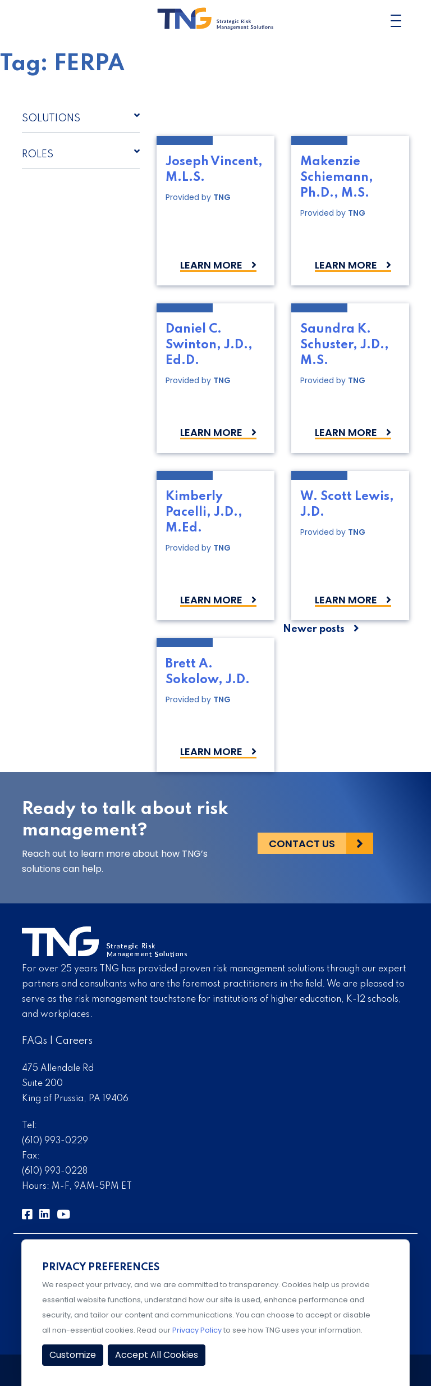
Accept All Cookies (156, 1354)
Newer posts (314, 629)
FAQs (34, 1041)
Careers (74, 1041)
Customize (72, 1354)
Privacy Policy (197, 1330)
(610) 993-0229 (55, 1141)
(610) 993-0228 (55, 1171)
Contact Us (302, 844)
